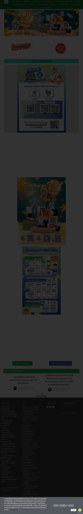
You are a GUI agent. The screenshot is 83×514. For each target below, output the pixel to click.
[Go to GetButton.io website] (80, 512)
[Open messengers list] (79, 510)
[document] (41, 257)
